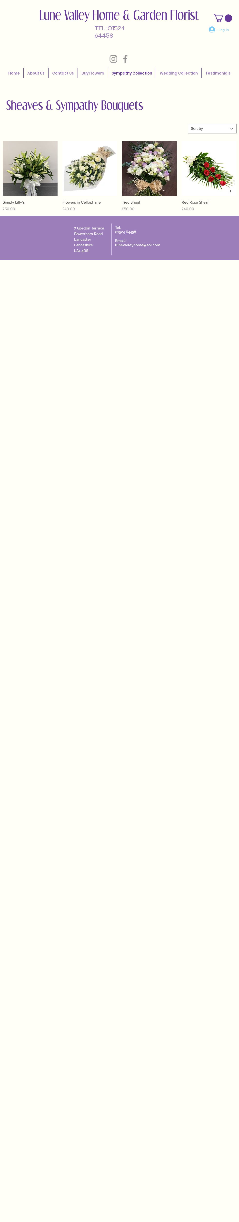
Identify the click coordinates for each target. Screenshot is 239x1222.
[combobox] (212, 128)
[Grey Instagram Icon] (113, 59)
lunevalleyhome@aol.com (137, 245)
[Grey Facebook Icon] (125, 59)
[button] (223, 18)
